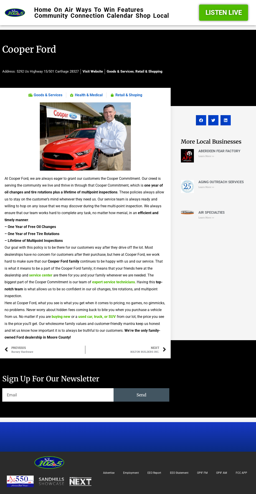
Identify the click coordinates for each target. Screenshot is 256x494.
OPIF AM (221, 472)
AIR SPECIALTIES (211, 212)
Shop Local (152, 16)
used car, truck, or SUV (97, 316)
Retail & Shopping (148, 71)
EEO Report (154, 472)
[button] (201, 120)
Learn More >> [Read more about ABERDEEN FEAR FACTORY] (206, 156)
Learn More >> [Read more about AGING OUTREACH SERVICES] (206, 187)
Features (130, 10)
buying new (61, 316)
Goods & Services (120, 71)
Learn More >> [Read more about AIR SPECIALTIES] (206, 217)
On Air (63, 10)
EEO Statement (179, 472)
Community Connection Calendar (83, 16)
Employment (131, 472)
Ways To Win (95, 10)
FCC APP (241, 472)
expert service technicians (113, 282)
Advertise (108, 472)
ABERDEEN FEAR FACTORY (219, 151)
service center (41, 275)
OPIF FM (202, 472)
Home (42, 10)
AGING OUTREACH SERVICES (221, 182)
